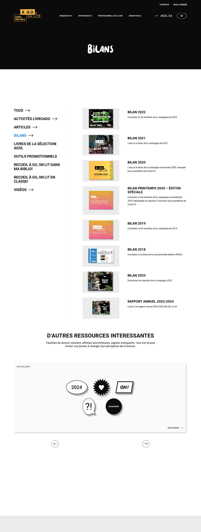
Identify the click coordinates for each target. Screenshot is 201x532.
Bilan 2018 (137, 249)
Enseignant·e (66, 16)
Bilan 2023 (137, 275)
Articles (22, 127)
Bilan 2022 (137, 112)
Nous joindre (180, 4)
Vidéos (20, 190)
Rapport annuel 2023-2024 (151, 301)
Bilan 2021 (137, 138)
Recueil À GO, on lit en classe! (34, 179)
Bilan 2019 (137, 223)
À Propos (162, 4)
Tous (18, 110)
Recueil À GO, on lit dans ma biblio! (37, 167)
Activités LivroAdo (32, 119)
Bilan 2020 (137, 162)
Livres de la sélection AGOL (35, 146)
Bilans (20, 135)
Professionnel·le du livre (110, 16)
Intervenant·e (85, 16)
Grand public (135, 16)
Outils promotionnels (35, 156)
